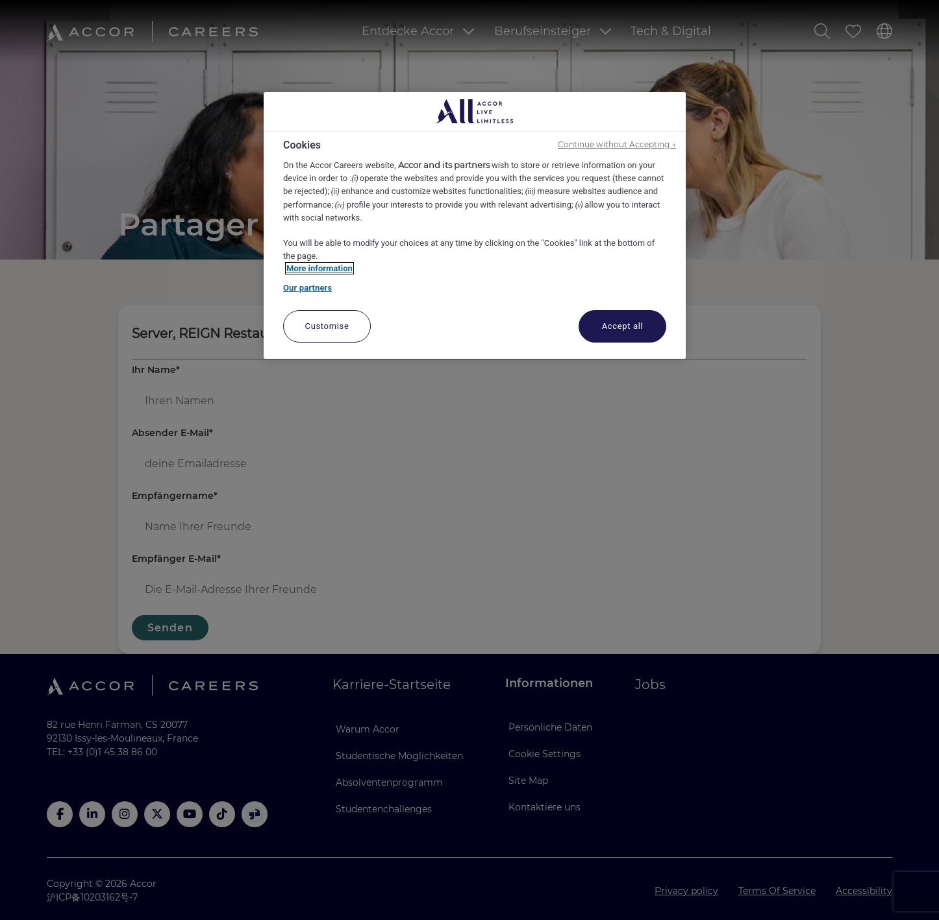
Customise (327, 326)
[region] (475, 225)
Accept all (623, 326)
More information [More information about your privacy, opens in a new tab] (319, 268)
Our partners (307, 288)
